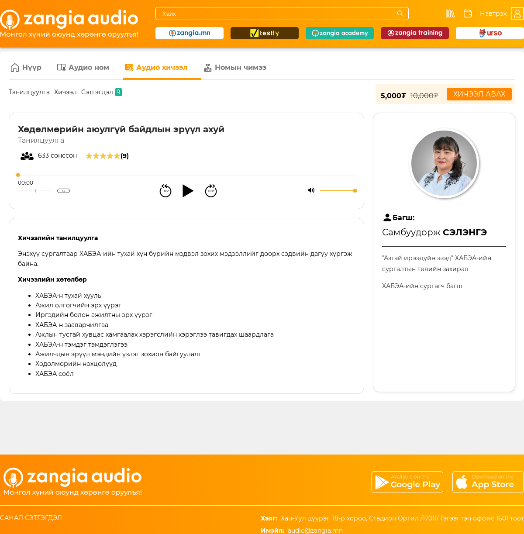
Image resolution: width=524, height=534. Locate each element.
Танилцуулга (29, 92)
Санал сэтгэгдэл (31, 518)
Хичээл (65, 92)
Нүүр (26, 67)
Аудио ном (83, 67)
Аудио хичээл (156, 67)
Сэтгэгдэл (101, 92)
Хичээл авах (479, 94)
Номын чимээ (234, 67)
